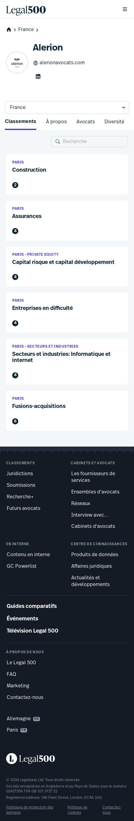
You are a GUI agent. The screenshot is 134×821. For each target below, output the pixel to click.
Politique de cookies (77, 809)
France (28, 29)
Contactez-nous (111, 809)
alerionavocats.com (59, 63)
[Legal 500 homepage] (67, 758)
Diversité (114, 121)
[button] (67, 174)
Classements (20, 121)
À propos (56, 121)
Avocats (85, 121)
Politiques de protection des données (29, 809)
